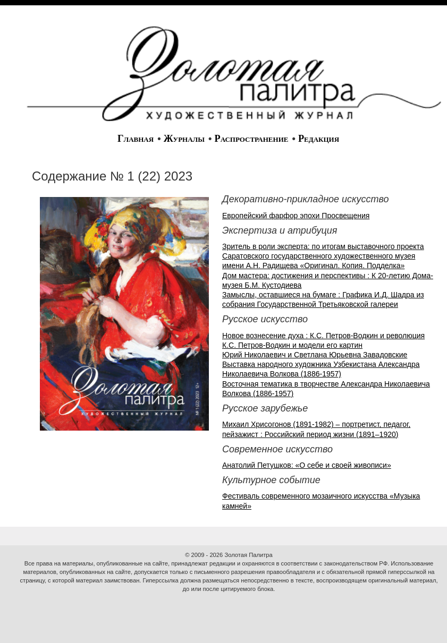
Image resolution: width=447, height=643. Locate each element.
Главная (135, 138)
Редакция (318, 138)
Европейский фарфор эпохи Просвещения (295, 215)
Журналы (184, 138)
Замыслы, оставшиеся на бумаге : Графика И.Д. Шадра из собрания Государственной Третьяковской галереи (323, 299)
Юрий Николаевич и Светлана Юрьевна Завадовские (314, 354)
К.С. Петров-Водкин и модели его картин (292, 345)
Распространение (252, 138)
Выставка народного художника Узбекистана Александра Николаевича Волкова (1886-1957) (321, 369)
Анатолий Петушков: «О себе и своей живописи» (306, 465)
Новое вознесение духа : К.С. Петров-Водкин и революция (323, 335)
